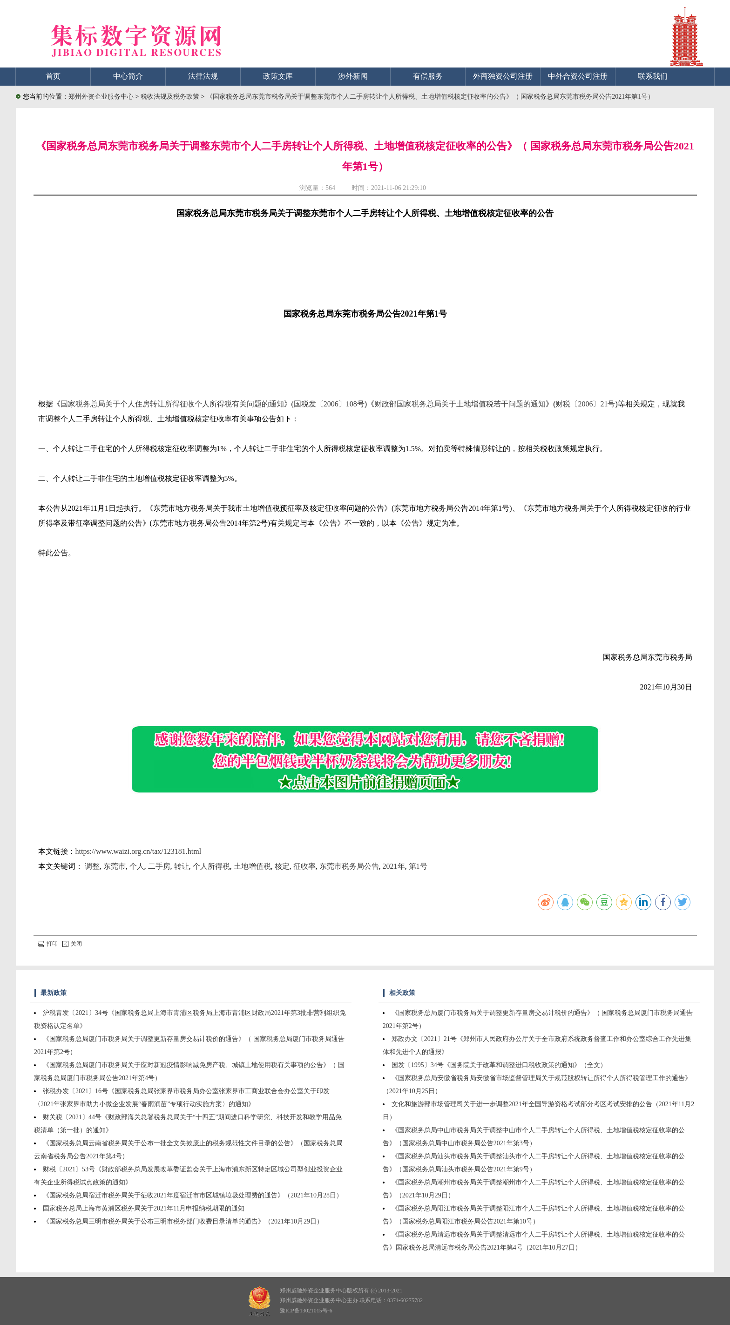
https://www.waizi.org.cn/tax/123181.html (138, 851)
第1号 (418, 866)
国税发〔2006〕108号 (329, 404)
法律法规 (203, 76)
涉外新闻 (353, 76)
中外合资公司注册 (578, 76)
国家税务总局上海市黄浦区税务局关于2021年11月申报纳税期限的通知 (143, 1208)
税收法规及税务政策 (171, 96)
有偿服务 (428, 76)
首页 (53, 76)
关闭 (72, 943)
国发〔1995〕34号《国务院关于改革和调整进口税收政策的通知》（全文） (499, 1064)
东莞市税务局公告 (349, 866)
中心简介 (128, 76)
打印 (48, 943)
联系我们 (653, 76)
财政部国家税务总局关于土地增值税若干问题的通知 (460, 404)
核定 (282, 866)
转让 (181, 866)
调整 (92, 866)
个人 (136, 866)
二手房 (159, 866)
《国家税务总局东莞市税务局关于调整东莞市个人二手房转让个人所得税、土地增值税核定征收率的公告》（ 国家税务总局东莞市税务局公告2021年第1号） (430, 96)
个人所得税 (211, 866)
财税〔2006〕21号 (585, 404)
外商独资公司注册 (503, 76)
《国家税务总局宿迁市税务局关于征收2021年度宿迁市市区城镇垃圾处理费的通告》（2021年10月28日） (193, 1195)
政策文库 (278, 76)
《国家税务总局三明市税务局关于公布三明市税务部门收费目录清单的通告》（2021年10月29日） (183, 1221)
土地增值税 (252, 866)
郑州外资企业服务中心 (101, 96)
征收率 (304, 866)
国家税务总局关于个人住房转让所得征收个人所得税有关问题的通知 (172, 404)
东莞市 (114, 866)
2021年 (394, 866)
